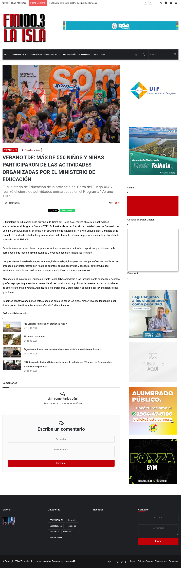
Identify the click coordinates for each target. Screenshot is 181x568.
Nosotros (98, 509)
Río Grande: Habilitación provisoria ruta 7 (45, 323)
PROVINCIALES (20, 54)
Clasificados (161, 561)
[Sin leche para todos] (12, 339)
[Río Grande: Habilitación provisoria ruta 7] (12, 327)
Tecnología (69, 54)
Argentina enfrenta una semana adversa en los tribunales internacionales (62, 349)
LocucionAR (70, 561)
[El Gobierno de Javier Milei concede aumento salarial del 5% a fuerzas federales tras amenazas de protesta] (12, 365)
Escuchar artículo (31, 150)
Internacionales (56, 537)
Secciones (99, 54)
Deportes (67, 532)
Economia (84, 54)
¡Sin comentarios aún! (63, 398)
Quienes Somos (145, 561)
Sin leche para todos (34, 336)
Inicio (7, 54)
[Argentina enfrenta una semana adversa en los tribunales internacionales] (12, 352)
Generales (36, 54)
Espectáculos (52, 54)
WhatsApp (67, 210)
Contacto (143, 509)
